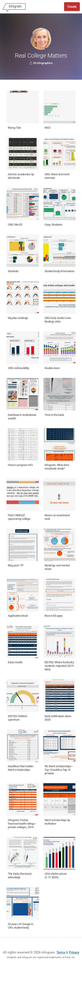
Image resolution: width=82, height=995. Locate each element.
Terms (60, 952)
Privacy (74, 952)
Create (72, 7)
